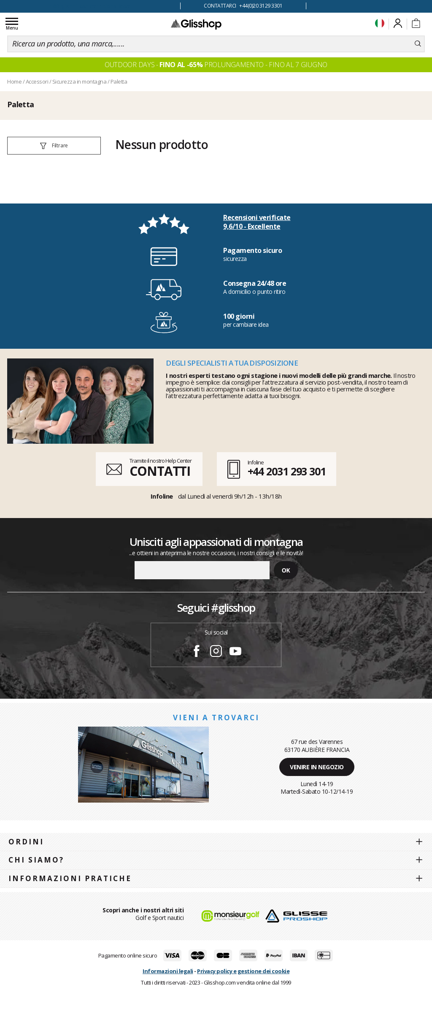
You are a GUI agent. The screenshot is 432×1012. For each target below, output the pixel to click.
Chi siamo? (36, 860)
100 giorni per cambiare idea (90, 6)
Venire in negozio (317, 767)
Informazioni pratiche (70, 878)
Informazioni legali (168, 971)
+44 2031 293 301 (287, 471)
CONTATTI (160, 471)
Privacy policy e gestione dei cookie (243, 971)
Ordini (26, 841)
